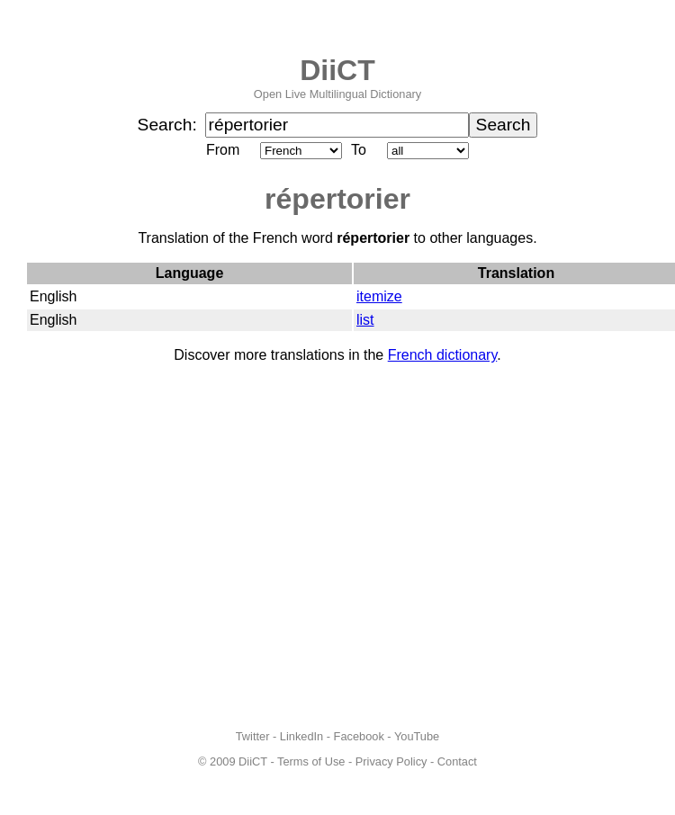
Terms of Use (311, 761)
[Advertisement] (169, 546)
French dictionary (443, 355)
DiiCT (337, 70)
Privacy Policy (392, 761)
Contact (457, 761)
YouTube (416, 736)
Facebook (359, 736)
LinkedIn (301, 736)
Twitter (253, 736)
